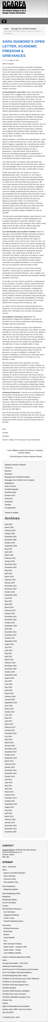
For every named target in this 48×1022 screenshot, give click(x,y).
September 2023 (11, 595)
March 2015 (9, 761)
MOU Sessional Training (12, 944)
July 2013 (8, 810)
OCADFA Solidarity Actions (13, 921)
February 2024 (10, 580)
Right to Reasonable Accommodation (16, 1006)
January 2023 (10, 613)
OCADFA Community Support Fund (15, 985)
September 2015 (11, 758)
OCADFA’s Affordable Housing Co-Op (16, 997)
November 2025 (11, 540)
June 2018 (8, 706)
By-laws (6, 934)
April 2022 (8, 629)
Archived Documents (11, 928)
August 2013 (9, 807)
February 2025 (10, 558)
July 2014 (8, 779)
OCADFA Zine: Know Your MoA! (14, 994)
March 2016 (9, 743)
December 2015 (11, 749)
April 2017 (8, 721)
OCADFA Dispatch (11, 489)
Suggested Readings (11, 915)
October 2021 (10, 638)
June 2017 (8, 715)
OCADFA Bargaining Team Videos (14, 975)
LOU (5, 941)
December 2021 (11, 632)
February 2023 (10, 610)
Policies (5, 1003)
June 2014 (8, 782)
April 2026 (8, 524)
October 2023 (10, 592)
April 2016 (8, 739)
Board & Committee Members (14, 873)
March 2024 (9, 577)
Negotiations (9, 483)
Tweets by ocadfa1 (12, 513)
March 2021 (9, 660)
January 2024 (10, 583)
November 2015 (11, 752)
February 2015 (10, 764)
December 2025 (11, 537)
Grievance (8, 474)
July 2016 (8, 736)
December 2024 (11, 564)
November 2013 (11, 798)
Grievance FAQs (10, 879)
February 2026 (10, 530)
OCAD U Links (9, 918)
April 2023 (8, 604)
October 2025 (10, 543)
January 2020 (10, 699)
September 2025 (11, 546)
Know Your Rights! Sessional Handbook (17, 972)
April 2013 (8, 813)
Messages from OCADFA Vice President (19, 480)
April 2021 (8, 656)
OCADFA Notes (10, 492)
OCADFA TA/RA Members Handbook (16, 991)
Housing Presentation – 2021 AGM (15, 963)
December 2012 (11, 826)
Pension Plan (7, 1000)
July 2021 (8, 647)
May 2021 (8, 653)
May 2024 (8, 570)
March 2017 (9, 724)
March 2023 (9, 607)
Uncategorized (10, 508)
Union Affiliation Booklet (12, 953)
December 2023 (11, 586)
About (4, 870)
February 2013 (10, 819)
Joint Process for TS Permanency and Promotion (20, 969)
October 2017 (10, 712)
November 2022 (11, 620)
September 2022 (11, 626)
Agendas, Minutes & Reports (15, 465)
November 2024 (11, 567)
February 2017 (10, 727)
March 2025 (9, 555)
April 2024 (8, 573)
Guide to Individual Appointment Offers (16, 957)
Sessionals (9, 502)
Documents (6, 925)
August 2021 (9, 644)
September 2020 (11, 675)
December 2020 (11, 666)
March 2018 (9, 709)
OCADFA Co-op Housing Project (14, 982)
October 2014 (10, 776)
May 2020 (8, 687)
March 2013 (9, 816)
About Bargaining (8, 886)
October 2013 (10, 801)
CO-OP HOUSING (9, 903)
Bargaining (6, 896)
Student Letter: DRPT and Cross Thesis (16, 1009)
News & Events (10, 486)
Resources (9, 498)
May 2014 (8, 786)
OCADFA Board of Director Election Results (27, 456)
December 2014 (11, 770)
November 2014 (11, 773)
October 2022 (10, 623)
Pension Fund (10, 495)
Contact (5, 906)
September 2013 (11, 804)
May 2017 (8, 718)
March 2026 (9, 527)
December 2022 (11, 616)
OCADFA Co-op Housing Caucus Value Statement (20, 979)
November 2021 (11, 635)
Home (6, 29)
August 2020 (9, 678)
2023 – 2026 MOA (9, 867)
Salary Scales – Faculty (12, 950)
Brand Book (8, 931)
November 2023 (11, 589)
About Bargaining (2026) (11, 893)
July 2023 (8, 598)
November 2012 (11, 829)
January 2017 (10, 730)
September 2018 (11, 703)
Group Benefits (9, 938)
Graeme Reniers (8, 850)
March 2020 (9, 693)
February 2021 (10, 663)
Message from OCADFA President (23, 29)
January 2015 (10, 767)
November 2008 (11, 832)
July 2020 (8, 681)
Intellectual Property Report (12, 966)
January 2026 (10, 533)
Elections (8, 471)
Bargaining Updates (11, 889)
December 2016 (11, 733)
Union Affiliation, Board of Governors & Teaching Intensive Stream (24, 451)
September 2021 (11, 641)
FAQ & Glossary (9, 876)
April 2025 (8, 552)
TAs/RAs (8, 505)
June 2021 (8, 650)
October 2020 (10, 672)
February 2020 (10, 696)
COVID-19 (8, 468)
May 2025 (8, 549)
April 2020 (8, 690)
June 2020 (8, 684)
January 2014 (10, 795)
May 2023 (8, 601)
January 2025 (10, 561)
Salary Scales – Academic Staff (15, 947)
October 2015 (10, 755)
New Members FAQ (11, 882)
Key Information (9, 912)
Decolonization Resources (12, 909)
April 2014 (8, 789)
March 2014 (9, 792)
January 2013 (10, 822)
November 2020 (11, 669)
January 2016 (10, 746)
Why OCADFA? (8, 1012)
